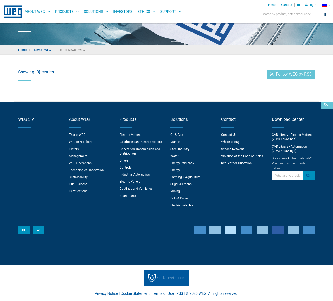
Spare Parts (128, 196)
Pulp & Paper (179, 198)
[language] (326, 5)
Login (310, 5)
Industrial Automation (135, 174)
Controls (125, 167)
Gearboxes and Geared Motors (141, 142)
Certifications (78, 191)
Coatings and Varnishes (136, 188)
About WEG (35, 12)
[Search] (325, 14)
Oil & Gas (176, 135)
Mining (175, 191)
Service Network (232, 149)
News (272, 5)
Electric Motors (130, 135)
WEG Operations (80, 163)
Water (174, 156)
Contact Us (228, 135)
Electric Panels (130, 181)
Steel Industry (179, 149)
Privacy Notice (106, 293)
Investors (122, 12)
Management (78, 156)
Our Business (78, 184)
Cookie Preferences (171, 278)
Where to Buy (230, 142)
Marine (175, 142)
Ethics (144, 12)
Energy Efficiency (182, 163)
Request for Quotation (236, 163)
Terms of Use (163, 293)
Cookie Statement (135, 293)
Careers (286, 5)
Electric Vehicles (181, 205)
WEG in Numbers (80, 142)
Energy (175, 170)
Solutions (93, 12)
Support (168, 12)
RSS (179, 293)
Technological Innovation (86, 170)
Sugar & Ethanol (181, 184)
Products (64, 12)
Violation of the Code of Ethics (242, 156)
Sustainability (78, 177)
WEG (11, 11)
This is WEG (77, 135)
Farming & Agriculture (185, 177)
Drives (124, 160)
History (74, 149)
